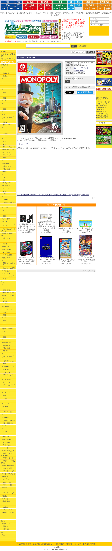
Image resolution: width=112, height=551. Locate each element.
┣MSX (4, 244)
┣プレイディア (7, 219)
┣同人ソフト (6, 524)
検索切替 (83, 46)
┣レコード (5, 273)
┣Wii (3, 144)
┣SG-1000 (5, 369)
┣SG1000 (5, 188)
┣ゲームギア (6, 392)
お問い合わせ (71, 544)
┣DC (3, 177)
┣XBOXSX (5, 345)
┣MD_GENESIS (7, 183)
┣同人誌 (4, 526)
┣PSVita (4, 133)
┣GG (3, 194)
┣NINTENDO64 (7, 150)
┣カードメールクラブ (8, 235)
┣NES (3, 158)
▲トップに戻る (89, 271)
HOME (3, 51)
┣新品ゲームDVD (8, 268)
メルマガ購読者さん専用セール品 (26, 13)
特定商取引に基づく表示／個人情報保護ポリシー (36, 544)
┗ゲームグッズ (7, 471)
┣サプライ (5, 479)
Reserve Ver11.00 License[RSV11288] (56, 549)
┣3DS (3, 109)
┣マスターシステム (8, 376)
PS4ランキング (102, 104)
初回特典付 (93, 13)
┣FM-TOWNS (6, 249)
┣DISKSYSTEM (7, 366)
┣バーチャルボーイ (8, 118)
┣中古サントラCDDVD (7, 454)
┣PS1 (3, 101)
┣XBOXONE (6, 343)
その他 (4, 496)
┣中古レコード (7, 458)
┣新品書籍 (5, 258)
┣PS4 (3, 92)
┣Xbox (4, 172)
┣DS (3, 115)
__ (2, 515)
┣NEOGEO (5, 199)
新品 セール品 (101, 106)
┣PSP (3, 136)
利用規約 (60, 544)
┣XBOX (4, 351)
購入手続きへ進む (8, 59)
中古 (3, 282)
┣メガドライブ (7, 380)
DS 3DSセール (101, 113)
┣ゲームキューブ (8, 147)
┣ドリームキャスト (8, 386)
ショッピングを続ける (8, 55)
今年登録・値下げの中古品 (51, 13)
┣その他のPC (6, 255)
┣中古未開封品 (7, 465)
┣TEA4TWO (6, 482)
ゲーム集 (101, 13)
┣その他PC (6, 445)
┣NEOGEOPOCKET (8, 202)
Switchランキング (103, 102)
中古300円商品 (6, 13)
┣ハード (4, 476)
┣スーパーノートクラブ (8, 225)
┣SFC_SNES (6, 152)
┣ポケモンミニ (7, 238)
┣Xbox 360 (5, 169)
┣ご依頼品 (5, 271)
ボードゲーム (79, 71)
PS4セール (100, 109)
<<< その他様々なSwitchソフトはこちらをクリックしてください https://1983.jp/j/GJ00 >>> (53, 195)
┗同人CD (5, 529)
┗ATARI (4, 488)
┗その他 (4, 279)
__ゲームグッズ (7, 493)
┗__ (3, 518)
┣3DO (3, 216)
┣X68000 (5, 247)
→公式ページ (22, 144)
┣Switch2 (5, 73)
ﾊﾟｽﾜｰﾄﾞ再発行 (97, 25)
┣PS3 (3, 95)
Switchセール (101, 108)
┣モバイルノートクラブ (8, 230)
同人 (3, 521)
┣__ (3, 260)
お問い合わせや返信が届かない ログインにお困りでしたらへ (73, 35)
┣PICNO (4, 221)
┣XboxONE (6, 166)
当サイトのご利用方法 (86, 544)
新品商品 (4, 65)
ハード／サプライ (8, 474)
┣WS (3, 191)
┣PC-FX (4, 208)
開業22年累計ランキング (103, 99)
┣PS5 (3, 90)
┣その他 (4, 448)
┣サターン (5, 382)
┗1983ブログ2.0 (7, 512)
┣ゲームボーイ (7, 125)
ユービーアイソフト (82, 68)
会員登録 (94, 22)
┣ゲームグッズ (7, 276)
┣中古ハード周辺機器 (8, 462)
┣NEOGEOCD (7, 423)
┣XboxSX (5, 163)
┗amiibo (4, 507)
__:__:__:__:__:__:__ (8, 490)
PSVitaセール (101, 111)
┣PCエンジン (6, 210)
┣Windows (5, 252)
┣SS (3, 180)
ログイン (94, 19)
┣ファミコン (6, 155)
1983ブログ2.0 (6, 510)
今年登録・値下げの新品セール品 (75, 13)
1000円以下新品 (102, 115)
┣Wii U (4, 141)
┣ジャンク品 (6, 468)
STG (106, 13)
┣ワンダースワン (8, 412)
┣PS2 (3, 98)
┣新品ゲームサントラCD (8, 264)
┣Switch (4, 76)
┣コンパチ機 (6, 485)
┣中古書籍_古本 (8, 451)
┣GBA (4, 122)
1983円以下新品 (102, 117)
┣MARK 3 (5, 185)
